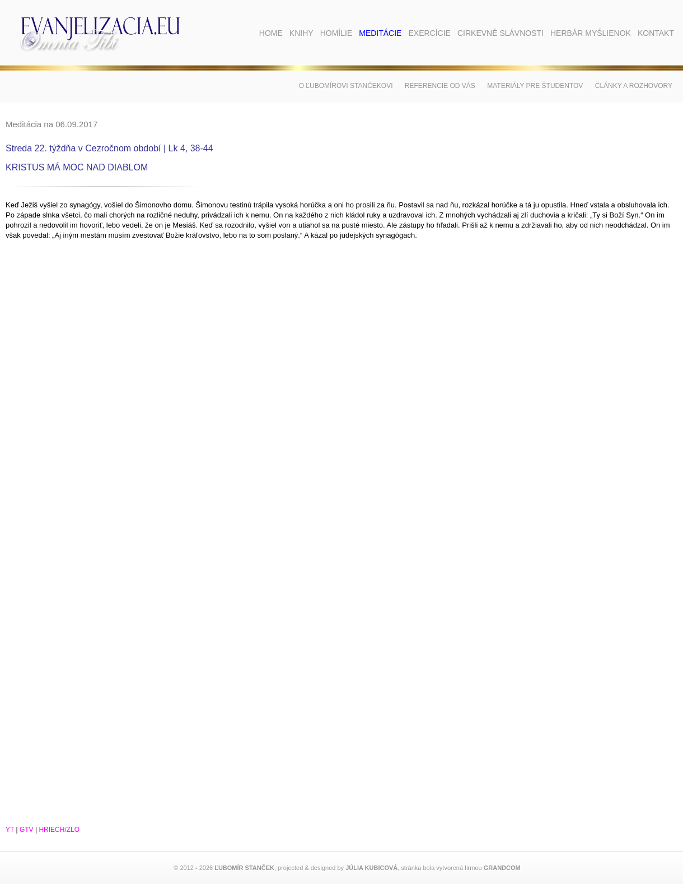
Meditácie (380, 33)
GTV (27, 830)
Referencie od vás (440, 86)
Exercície (429, 33)
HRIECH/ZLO (59, 830)
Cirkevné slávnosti (500, 33)
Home (271, 33)
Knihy (301, 33)
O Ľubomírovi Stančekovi (346, 86)
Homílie (336, 33)
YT (10, 830)
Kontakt (656, 33)
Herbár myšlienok (590, 33)
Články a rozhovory (633, 86)
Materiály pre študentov (535, 86)
